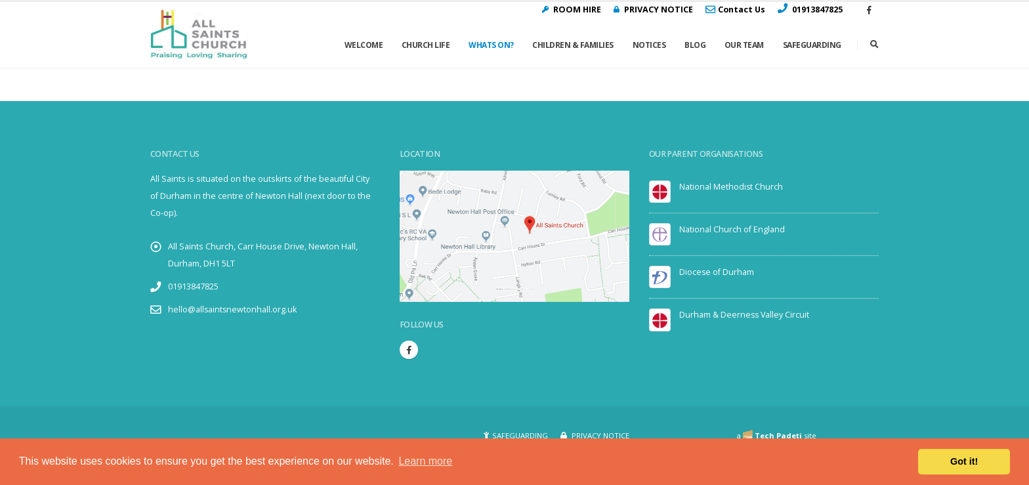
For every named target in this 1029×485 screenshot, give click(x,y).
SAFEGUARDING (520, 435)
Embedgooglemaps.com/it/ (512, 289)
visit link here (528, 289)
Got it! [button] (964, 461)
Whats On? (491, 45)
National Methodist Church (731, 186)
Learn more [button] (425, 461)
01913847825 (193, 286)
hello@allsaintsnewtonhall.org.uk (233, 309)
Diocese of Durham (717, 272)
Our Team (744, 45)
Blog (694, 45)
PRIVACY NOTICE (599, 435)
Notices (649, 45)
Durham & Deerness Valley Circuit (745, 314)
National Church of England (732, 229)
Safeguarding (812, 45)
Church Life (426, 45)
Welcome (364, 45)
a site (776, 435)
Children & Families (573, 45)
